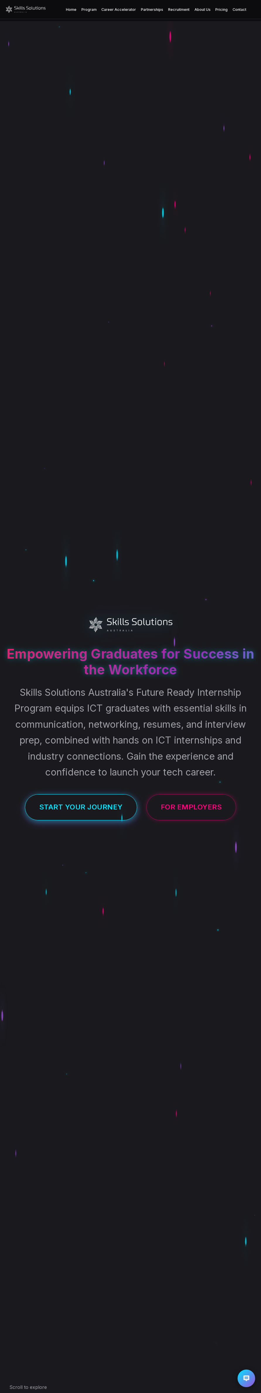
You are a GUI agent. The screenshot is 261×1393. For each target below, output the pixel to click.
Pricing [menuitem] (221, 9)
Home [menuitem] (71, 9)
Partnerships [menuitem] (152, 9)
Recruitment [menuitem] (179, 9)
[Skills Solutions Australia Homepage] (26, 9)
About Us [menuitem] (203, 9)
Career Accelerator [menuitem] (118, 9)
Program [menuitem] (89, 9)
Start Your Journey (81, 807)
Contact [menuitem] (239, 9)
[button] (246, 1378)
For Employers (191, 807)
